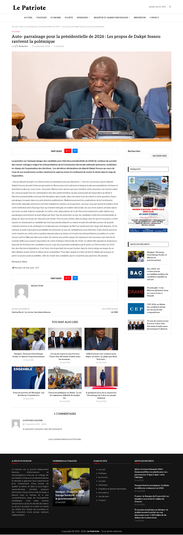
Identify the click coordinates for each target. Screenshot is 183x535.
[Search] (170, 7)
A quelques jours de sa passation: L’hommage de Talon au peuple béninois (101, 395)
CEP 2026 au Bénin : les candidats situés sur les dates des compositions (156, 308)
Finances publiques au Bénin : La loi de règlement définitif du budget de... (64, 395)
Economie (56, 18)
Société (69, 18)
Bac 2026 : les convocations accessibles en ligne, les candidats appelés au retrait (157, 274)
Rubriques (82, 18)
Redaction (37, 286)
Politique (41, 18)
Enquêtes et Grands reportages (111, 18)
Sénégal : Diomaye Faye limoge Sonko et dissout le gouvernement (157, 256)
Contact (154, 18)
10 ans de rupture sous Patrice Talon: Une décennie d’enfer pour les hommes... (65, 357)
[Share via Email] (75, 151)
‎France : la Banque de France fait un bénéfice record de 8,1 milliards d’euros (152, 499)
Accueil (28, 18)
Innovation (140, 18)
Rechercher (134, 151)
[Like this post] (69, 151)
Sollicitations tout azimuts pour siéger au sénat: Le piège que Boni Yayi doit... (101, 357)
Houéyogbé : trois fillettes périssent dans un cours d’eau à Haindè (157, 292)
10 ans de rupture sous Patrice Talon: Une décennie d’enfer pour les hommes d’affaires (157, 325)
